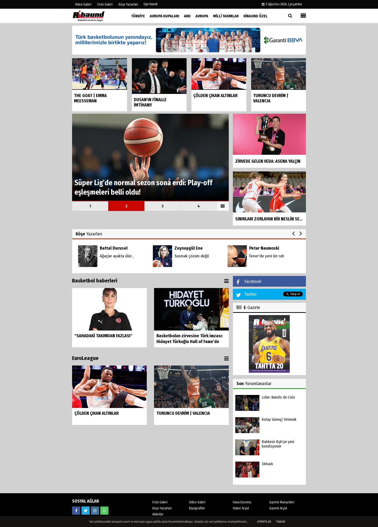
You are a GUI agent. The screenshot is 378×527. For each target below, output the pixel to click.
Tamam (280, 521)
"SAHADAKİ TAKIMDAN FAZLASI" (103, 335)
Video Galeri (197, 502)
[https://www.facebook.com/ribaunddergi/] (76, 510)
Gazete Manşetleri (281, 502)
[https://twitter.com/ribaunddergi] (85, 510)
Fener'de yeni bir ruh (266, 256)
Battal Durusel (114, 248)
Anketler (158, 514)
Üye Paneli (150, 4)
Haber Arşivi (241, 508)
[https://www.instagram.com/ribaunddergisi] (95, 510)
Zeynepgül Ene (189, 248)
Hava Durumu (242, 502)
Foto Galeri (160, 502)
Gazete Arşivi (278, 508)
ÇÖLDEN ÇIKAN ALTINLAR (96, 413)
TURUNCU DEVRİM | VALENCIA (183, 413)
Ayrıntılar (264, 521)
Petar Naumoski (264, 248)
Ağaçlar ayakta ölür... (117, 256)
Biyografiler (197, 508)
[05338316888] (104, 510)
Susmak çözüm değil (192, 256)
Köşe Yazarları (162, 508)
